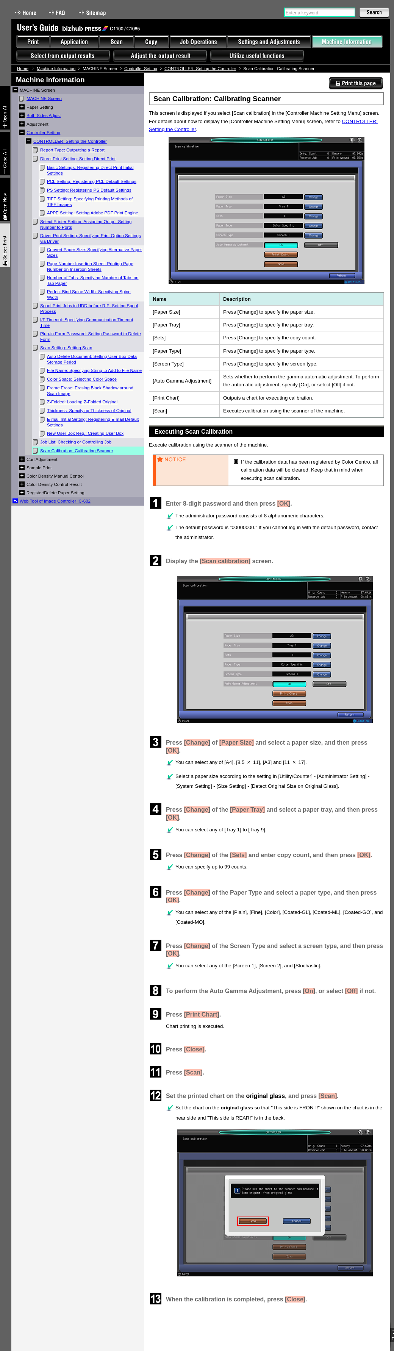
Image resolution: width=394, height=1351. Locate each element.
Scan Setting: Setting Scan (66, 347)
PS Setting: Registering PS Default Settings (89, 190)
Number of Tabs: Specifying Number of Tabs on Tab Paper (93, 280)
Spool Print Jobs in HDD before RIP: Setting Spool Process (89, 308)
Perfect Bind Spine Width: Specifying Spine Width (89, 294)
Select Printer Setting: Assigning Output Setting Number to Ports (85, 224)
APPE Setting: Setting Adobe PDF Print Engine (92, 213)
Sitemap (93, 13)
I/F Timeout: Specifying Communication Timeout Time (86, 322)
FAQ (57, 13)
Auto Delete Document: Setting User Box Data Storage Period (92, 359)
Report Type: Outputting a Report (72, 150)
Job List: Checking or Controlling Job (75, 442)
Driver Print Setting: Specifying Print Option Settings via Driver (90, 238)
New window (5, 199)
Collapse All (5, 153)
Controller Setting (140, 68)
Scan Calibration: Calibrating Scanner (76, 450)
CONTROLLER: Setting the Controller (200, 68)
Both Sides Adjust (44, 115)
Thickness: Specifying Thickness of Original (89, 410)
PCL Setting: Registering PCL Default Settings (91, 181)
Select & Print (5, 245)
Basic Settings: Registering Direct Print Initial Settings (90, 170)
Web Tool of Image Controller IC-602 (55, 501)
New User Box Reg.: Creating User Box (85, 433)
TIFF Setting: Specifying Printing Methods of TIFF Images (90, 202)
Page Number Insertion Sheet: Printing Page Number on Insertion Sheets (90, 266)
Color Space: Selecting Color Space (82, 379)
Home (25, 13)
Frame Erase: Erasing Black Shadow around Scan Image (90, 391)
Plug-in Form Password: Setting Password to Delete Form (90, 336)
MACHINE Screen (44, 98)
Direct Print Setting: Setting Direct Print (78, 158)
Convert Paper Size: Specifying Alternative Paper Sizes (94, 252)
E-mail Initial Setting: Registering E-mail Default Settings (93, 422)
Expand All (5, 108)
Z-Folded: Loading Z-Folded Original (82, 402)
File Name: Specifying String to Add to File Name (94, 370)
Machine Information (56, 68)
